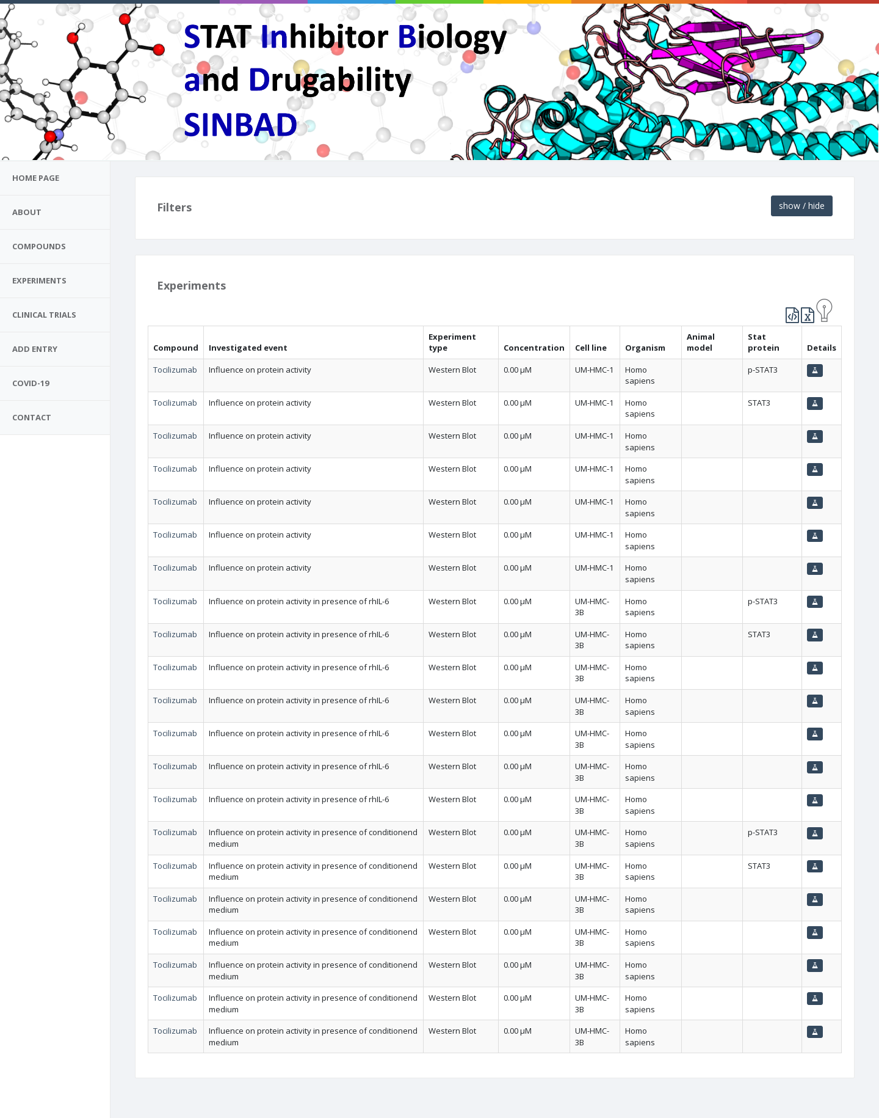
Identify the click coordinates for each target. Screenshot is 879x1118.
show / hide (802, 205)
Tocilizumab (175, 369)
